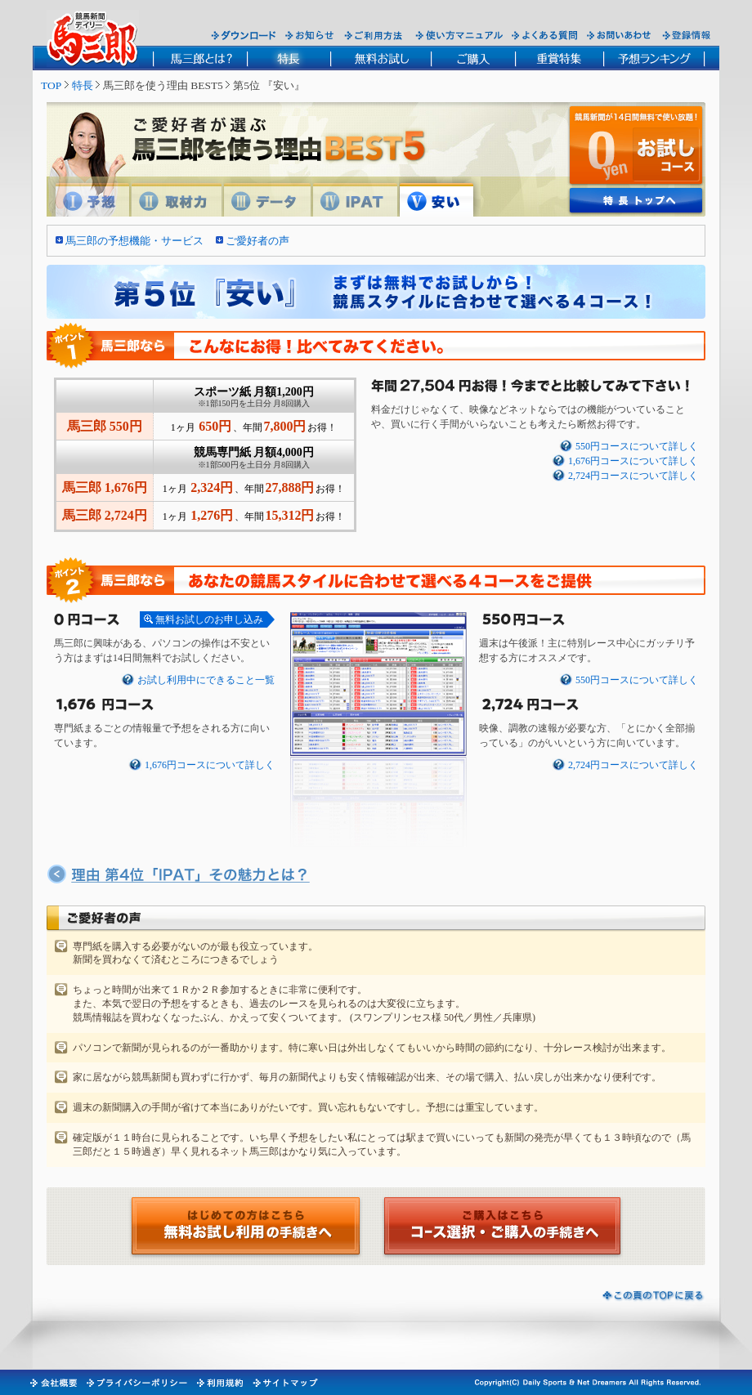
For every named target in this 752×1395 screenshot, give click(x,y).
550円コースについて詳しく (636, 446)
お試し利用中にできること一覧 (206, 680)
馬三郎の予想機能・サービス (134, 241)
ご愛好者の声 (257, 241)
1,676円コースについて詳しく (633, 461)
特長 (82, 85)
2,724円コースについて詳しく (633, 476)
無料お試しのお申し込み (209, 620)
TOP (51, 85)
